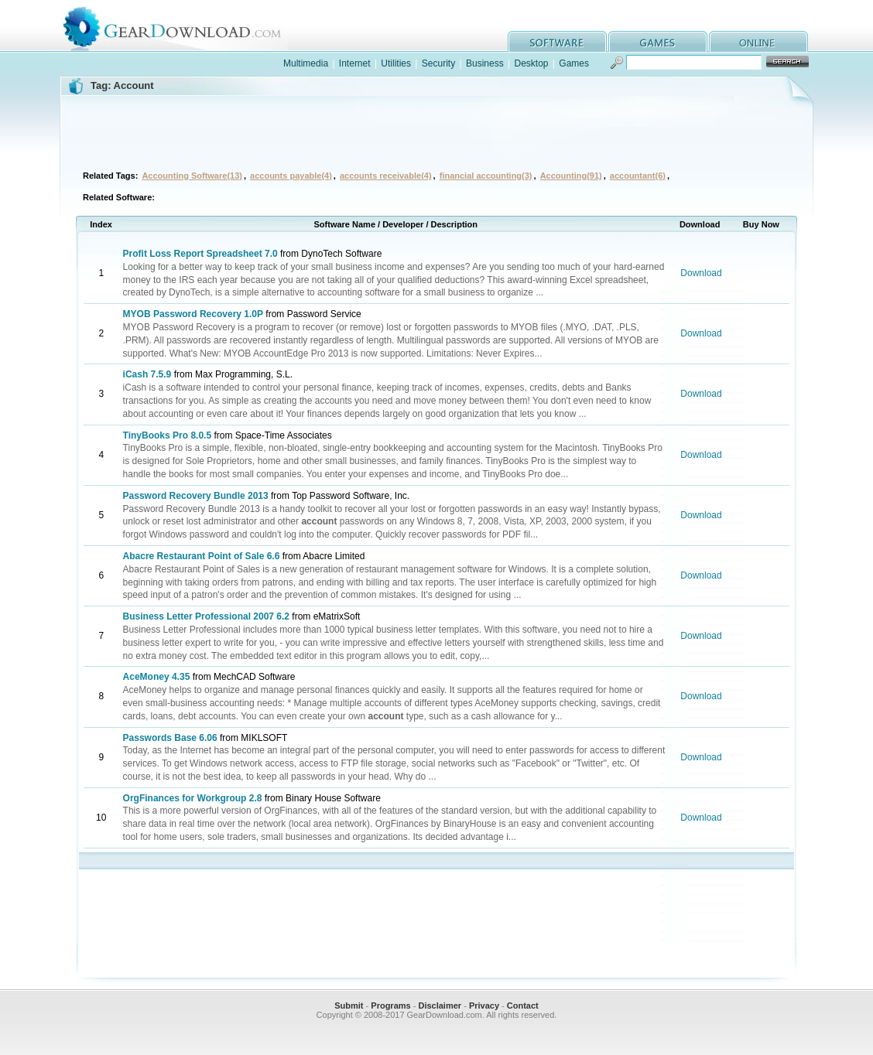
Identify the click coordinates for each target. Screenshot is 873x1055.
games (657, 41)
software (557, 41)
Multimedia (305, 63)
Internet (355, 63)
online (758, 41)
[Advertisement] (436, 131)
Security (438, 63)
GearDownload (184, 26)
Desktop (531, 63)
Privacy (484, 1005)
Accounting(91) (571, 175)
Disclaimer (439, 1005)
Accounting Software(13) (192, 175)
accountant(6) (638, 175)
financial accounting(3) (486, 175)
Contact (523, 1005)
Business (485, 63)
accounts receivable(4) (386, 175)
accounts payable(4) (291, 175)
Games (574, 63)
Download (700, 273)
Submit (348, 1005)
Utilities (396, 63)
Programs (390, 1005)
